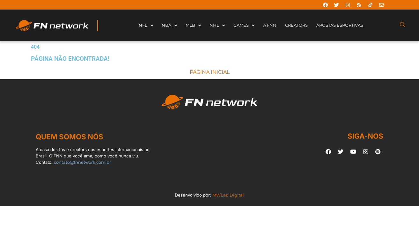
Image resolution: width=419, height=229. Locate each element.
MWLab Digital (228, 195)
